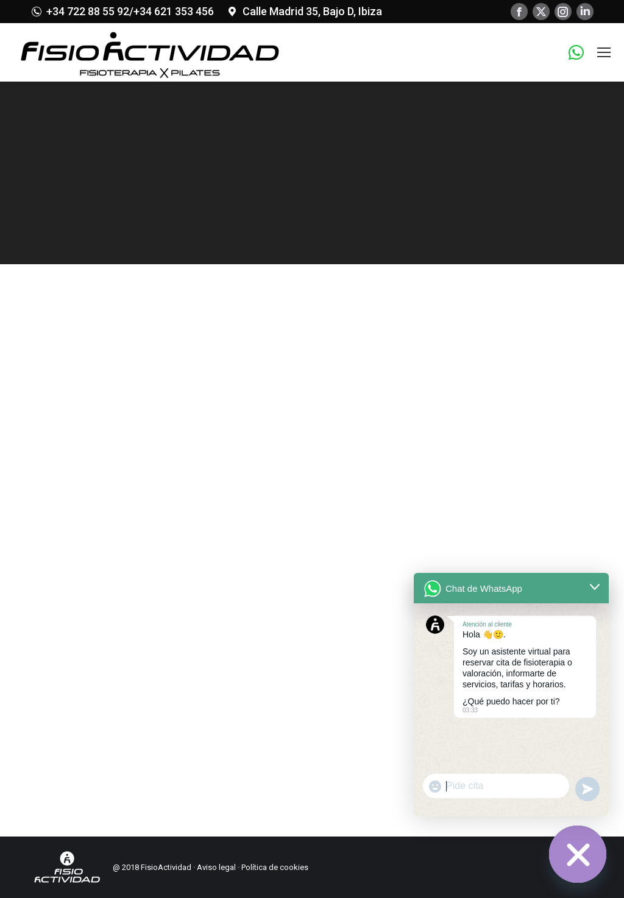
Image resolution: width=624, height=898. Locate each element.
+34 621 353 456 (173, 11)
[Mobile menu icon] (604, 52)
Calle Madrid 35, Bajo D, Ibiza (312, 11)
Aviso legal (216, 867)
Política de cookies (274, 867)
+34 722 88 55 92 (87, 11)
